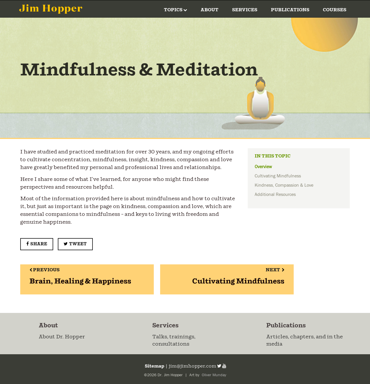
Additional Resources (275, 194)
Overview (263, 166)
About (210, 10)
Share (36, 244)
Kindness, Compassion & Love (284, 185)
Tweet (75, 244)
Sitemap (154, 366)
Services (244, 10)
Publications (290, 10)
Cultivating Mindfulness (278, 176)
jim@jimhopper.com (192, 366)
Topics (175, 10)
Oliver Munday (213, 375)
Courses (334, 10)
